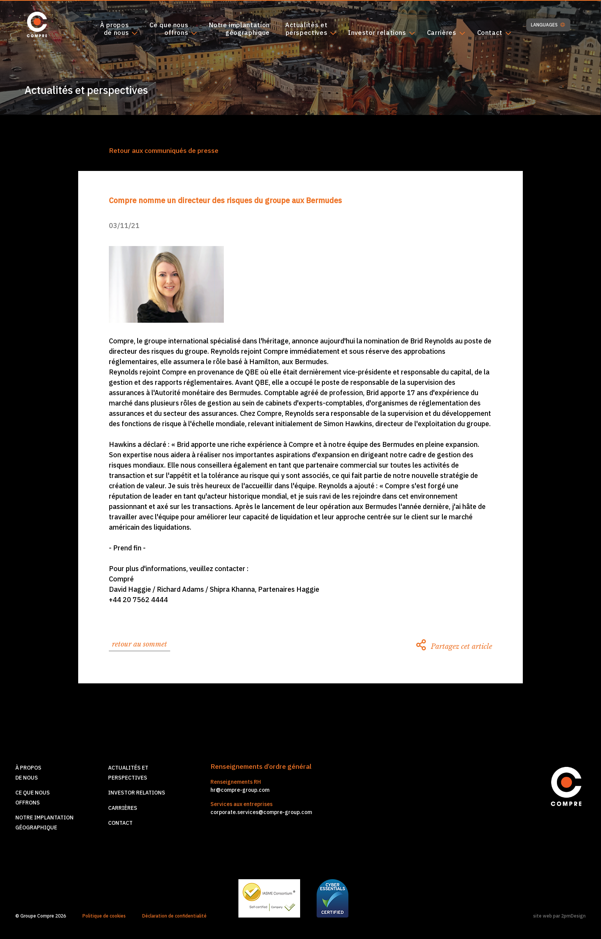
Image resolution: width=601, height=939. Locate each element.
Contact (489, 33)
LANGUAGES (548, 25)
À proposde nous (114, 29)
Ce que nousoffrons (168, 29)
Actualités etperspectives (306, 29)
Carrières (441, 33)
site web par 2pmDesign (559, 916)
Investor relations (377, 33)
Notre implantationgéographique (239, 29)
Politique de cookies (104, 916)
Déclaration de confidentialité (174, 916)
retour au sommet (139, 644)
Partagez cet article (454, 646)
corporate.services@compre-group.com (261, 812)
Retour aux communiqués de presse (163, 150)
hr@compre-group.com (239, 789)
